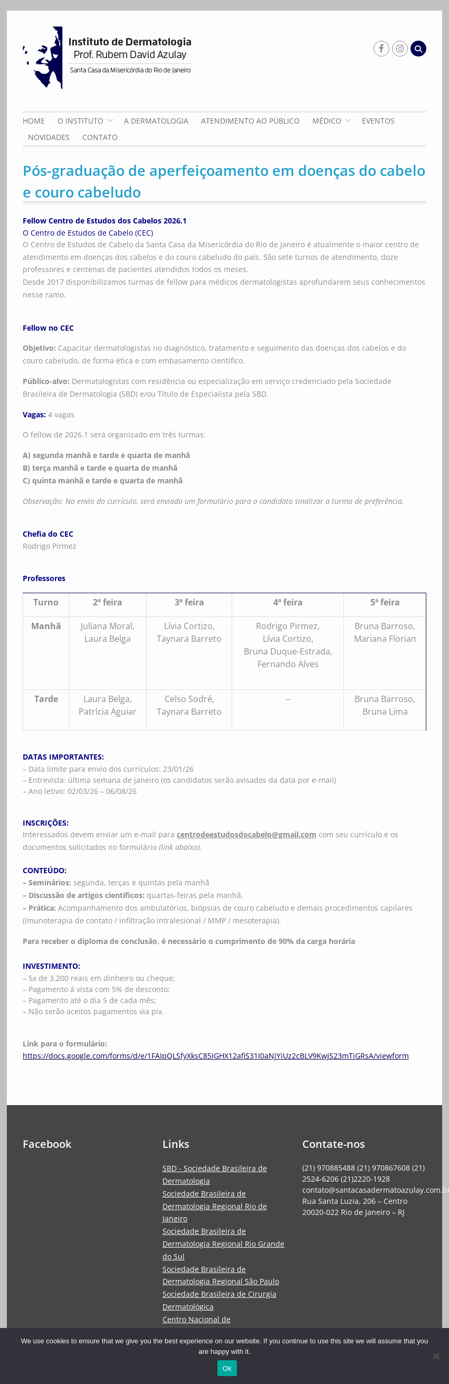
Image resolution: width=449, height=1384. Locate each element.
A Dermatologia (156, 121)
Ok (227, 1368)
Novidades (49, 137)
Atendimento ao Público (250, 121)
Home (34, 121)
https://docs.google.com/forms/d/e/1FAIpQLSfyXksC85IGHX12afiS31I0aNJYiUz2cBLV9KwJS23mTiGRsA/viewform (216, 1056)
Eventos (378, 121)
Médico (326, 121)
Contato (100, 137)
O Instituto (80, 121)
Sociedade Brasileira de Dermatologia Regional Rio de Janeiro (215, 1206)
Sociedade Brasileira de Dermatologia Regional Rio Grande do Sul (223, 1243)
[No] (436, 1356)
